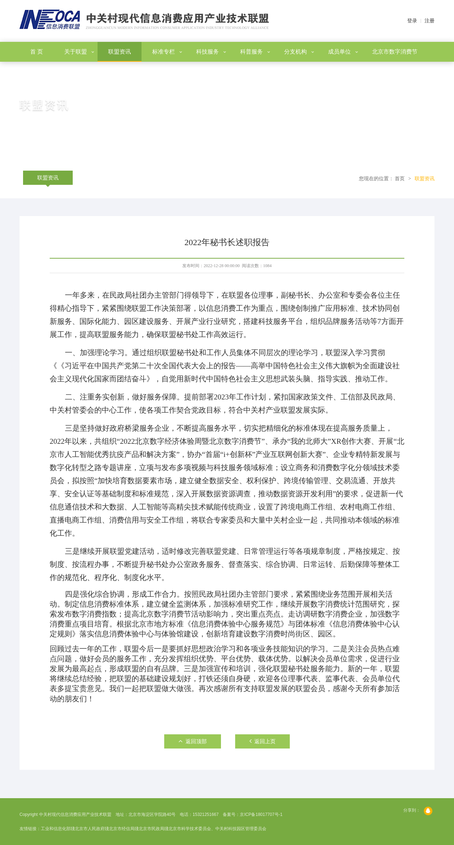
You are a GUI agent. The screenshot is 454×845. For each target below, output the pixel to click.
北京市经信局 (121, 828)
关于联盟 (79, 52)
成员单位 (343, 52)
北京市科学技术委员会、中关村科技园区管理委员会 (217, 828)
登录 (412, 20)
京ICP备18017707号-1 (261, 814)
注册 (429, 20)
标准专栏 (167, 52)
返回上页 (262, 741)
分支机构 (299, 52)
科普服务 (255, 52)
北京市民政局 (151, 828)
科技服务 (211, 52)
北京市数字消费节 (394, 52)
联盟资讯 (119, 52)
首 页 (36, 52)
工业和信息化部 (56, 828)
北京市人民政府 (90, 828)
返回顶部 (192, 741)
